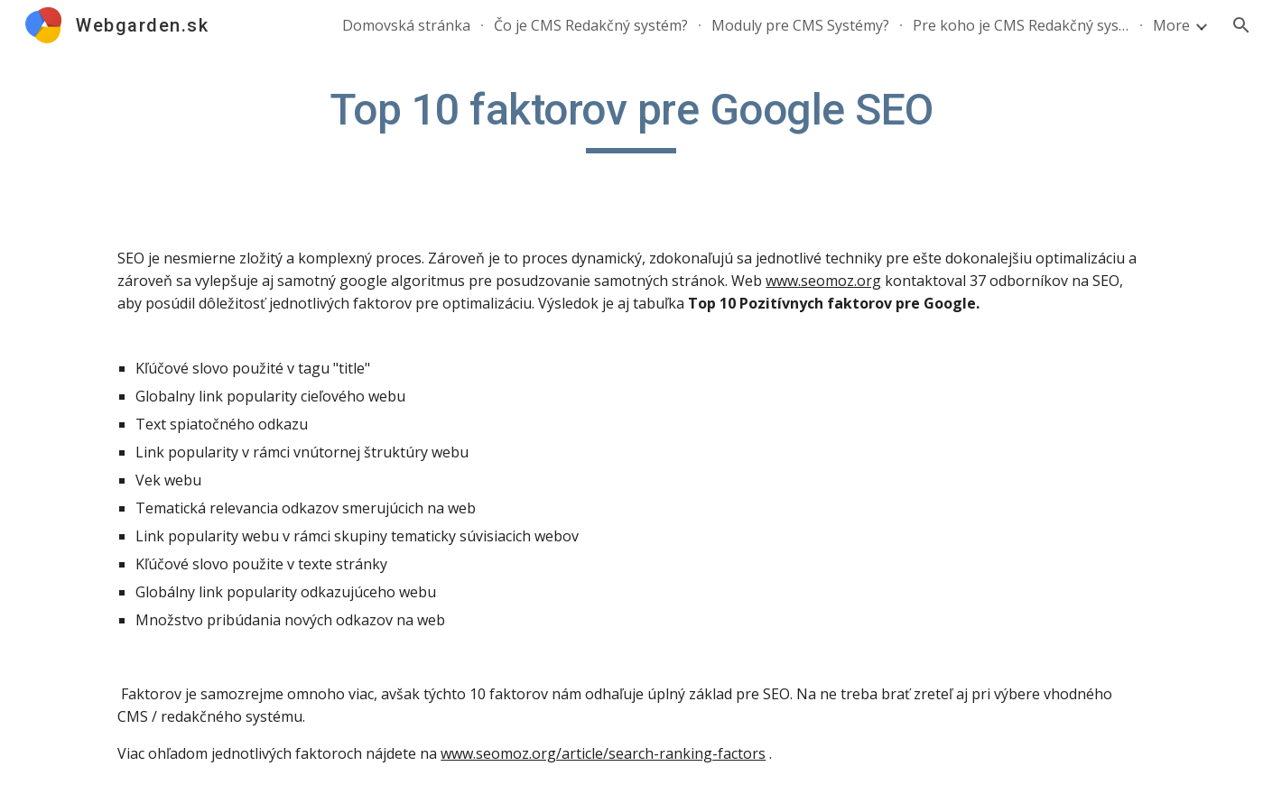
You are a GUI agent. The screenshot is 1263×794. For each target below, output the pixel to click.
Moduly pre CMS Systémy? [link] (800, 25)
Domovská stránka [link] (406, 25)
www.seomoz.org (823, 281)
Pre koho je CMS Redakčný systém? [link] (1021, 25)
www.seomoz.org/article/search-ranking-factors (603, 753)
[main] (632, 118)
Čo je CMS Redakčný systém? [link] (591, 25)
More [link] (1171, 25)
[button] (1241, 25)
